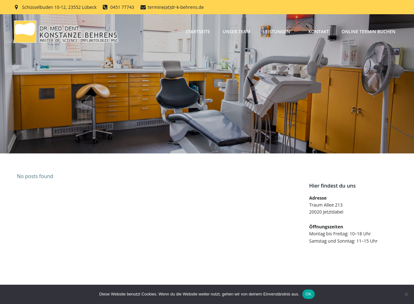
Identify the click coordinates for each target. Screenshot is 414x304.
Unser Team (236, 31)
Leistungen (279, 31)
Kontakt (318, 31)
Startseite (198, 31)
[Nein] (406, 294)
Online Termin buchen (369, 31)
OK (309, 294)
